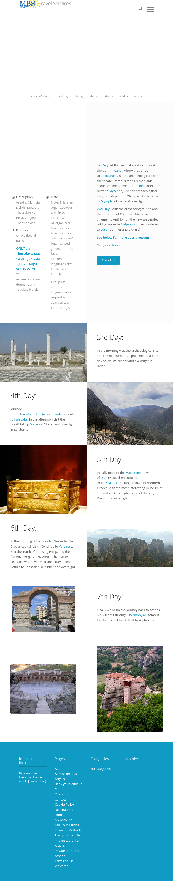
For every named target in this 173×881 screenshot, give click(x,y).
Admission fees (66, 774)
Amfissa (28, 414)
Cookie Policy (64, 804)
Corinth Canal (112, 170)
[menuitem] (138, 9)
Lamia (40, 414)
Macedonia (134, 472)
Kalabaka (20, 419)
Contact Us (108, 260)
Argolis (60, 779)
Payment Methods (68, 830)
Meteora (36, 424)
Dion (104, 477)
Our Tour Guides (67, 825)
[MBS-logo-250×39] (45, 9)
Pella (48, 541)
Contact (60, 799)
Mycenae (115, 191)
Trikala (57, 414)
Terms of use (64, 861)
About (59, 768)
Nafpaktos (128, 224)
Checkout (61, 794)
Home (59, 815)
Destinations (64, 809)
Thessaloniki (110, 483)
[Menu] (148, 9)
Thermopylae (137, 615)
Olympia (106, 201)
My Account (63, 820)
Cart (58, 789)
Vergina (64, 546)
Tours (116, 245)
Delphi (105, 229)
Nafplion (137, 186)
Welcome (61, 866)
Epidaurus (108, 175)
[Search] (138, 9)
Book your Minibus (68, 784)
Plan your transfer (68, 835)
